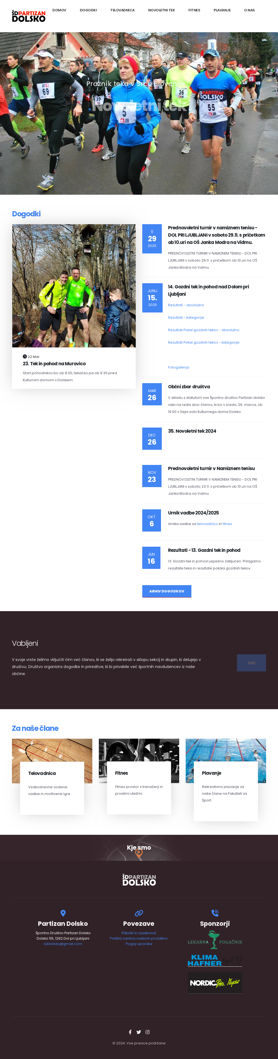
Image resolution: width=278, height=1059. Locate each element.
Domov (59, 10)
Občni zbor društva (189, 386)
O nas (249, 10)
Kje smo (139, 847)
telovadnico (207, 524)
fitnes (227, 524)
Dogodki (88, 10)
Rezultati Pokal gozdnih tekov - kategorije (203, 342)
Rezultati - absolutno (186, 305)
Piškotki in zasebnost (139, 933)
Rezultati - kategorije (186, 317)
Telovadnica (122, 10)
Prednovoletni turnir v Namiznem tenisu (211, 468)
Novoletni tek (161, 10)
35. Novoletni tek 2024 (192, 431)
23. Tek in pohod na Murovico (54, 363)
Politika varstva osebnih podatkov (139, 938)
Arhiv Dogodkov (166, 591)
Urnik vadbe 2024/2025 (193, 513)
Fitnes (194, 10)
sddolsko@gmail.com (63, 943)
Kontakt (61, 33)
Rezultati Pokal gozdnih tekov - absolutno (203, 330)
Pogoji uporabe (139, 943)
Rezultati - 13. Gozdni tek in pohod (204, 550)
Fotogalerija (178, 367)
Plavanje (222, 10)
